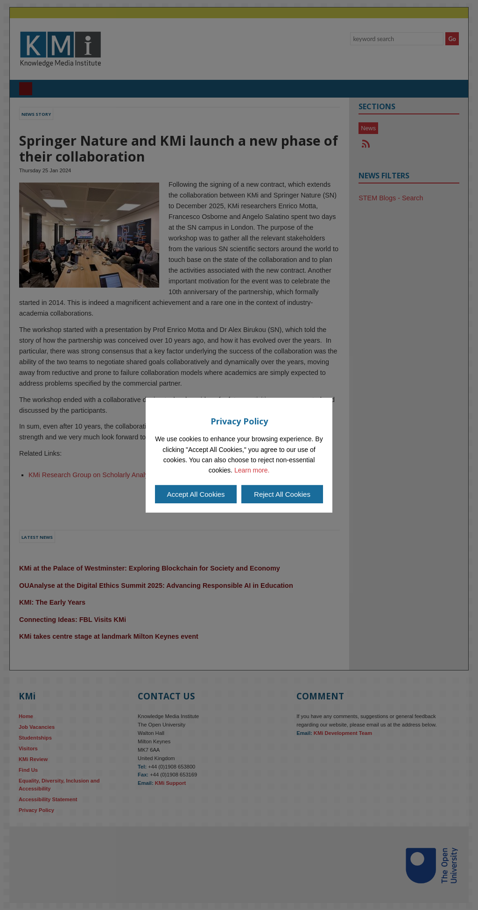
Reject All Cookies (282, 494)
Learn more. (251, 470)
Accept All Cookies (196, 494)
